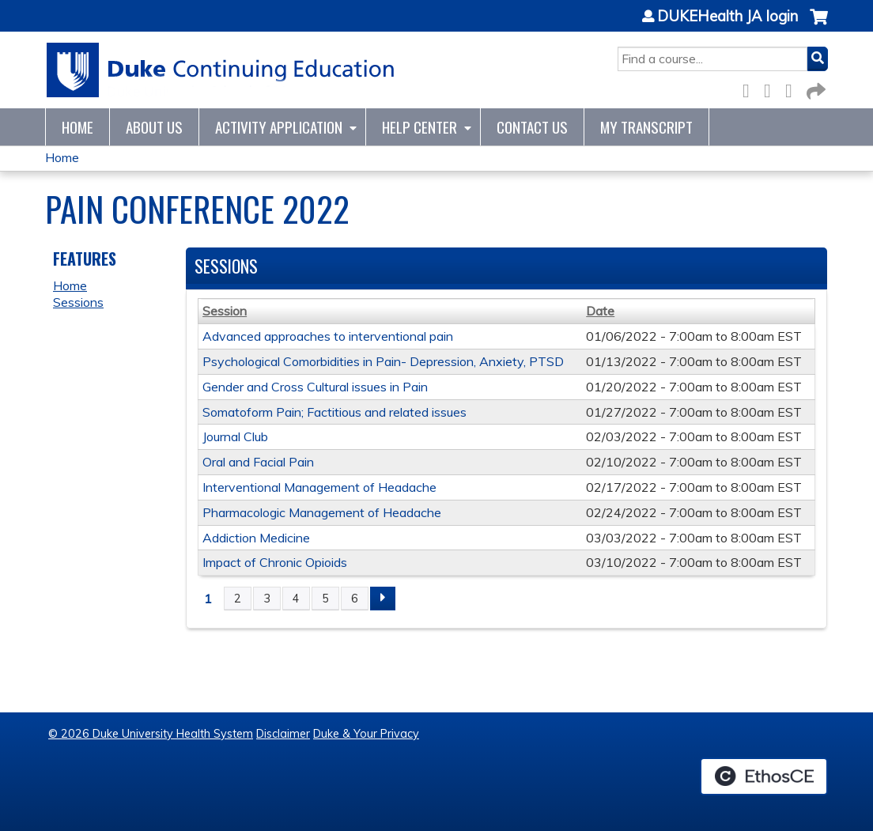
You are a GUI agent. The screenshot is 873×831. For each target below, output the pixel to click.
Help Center (419, 126)
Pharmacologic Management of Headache (321, 512)
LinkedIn (793, 88)
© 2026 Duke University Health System (150, 734)
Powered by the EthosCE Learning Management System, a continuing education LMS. (764, 776)
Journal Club (235, 436)
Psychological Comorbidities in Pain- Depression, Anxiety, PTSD (383, 361)
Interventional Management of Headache (319, 487)
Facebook (750, 88)
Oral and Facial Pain (258, 462)
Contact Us (532, 126)
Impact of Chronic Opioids (274, 562)
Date (600, 311)
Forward (814, 88)
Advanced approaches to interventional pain (327, 336)
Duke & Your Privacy (366, 734)
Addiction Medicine (256, 538)
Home (77, 126)
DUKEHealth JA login (727, 16)
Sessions (78, 302)
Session (224, 311)
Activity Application (278, 126)
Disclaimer (283, 734)
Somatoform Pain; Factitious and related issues (334, 412)
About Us (154, 126)
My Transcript (646, 126)
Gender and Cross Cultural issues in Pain (315, 387)
